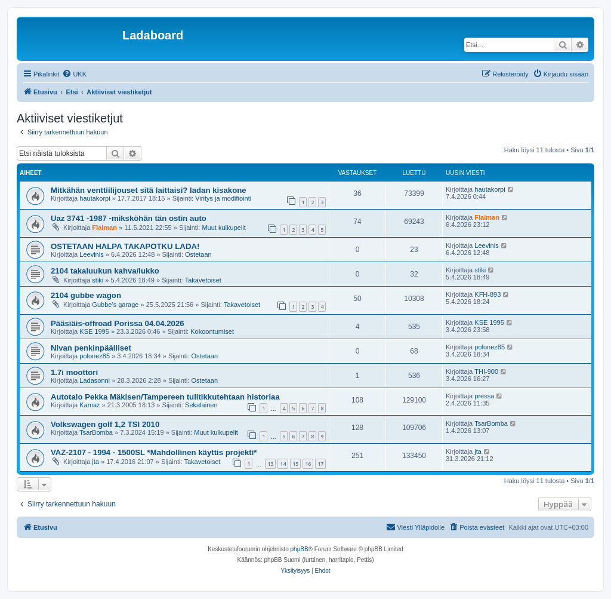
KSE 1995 (94, 331)
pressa (484, 396)
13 (270, 464)
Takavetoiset (203, 280)
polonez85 (94, 356)
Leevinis (91, 254)
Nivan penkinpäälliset (91, 347)
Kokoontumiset (212, 331)
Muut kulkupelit (223, 227)
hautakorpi (94, 198)
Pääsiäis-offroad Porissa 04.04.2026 (117, 323)
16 (308, 464)
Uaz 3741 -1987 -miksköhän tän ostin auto (128, 218)
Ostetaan (198, 254)
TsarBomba (96, 432)
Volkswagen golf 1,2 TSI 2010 (105, 424)
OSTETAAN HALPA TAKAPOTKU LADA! (125, 246)
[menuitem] (74, 74)
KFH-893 (487, 294)
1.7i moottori (74, 372)
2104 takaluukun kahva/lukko (105, 270)
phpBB (299, 549)
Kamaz (89, 404)
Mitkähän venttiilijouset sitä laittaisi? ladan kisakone (148, 190)
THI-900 (486, 371)
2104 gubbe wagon (86, 295)
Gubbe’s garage (115, 304)
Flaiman (104, 227)
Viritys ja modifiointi (223, 198)
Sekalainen (201, 404)
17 (320, 464)
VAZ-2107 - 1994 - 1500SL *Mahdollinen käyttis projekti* (154, 452)
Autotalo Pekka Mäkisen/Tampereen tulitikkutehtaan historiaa (165, 396)
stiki (97, 280)
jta (95, 461)
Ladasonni (94, 380)
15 (295, 464)
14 (283, 464)
